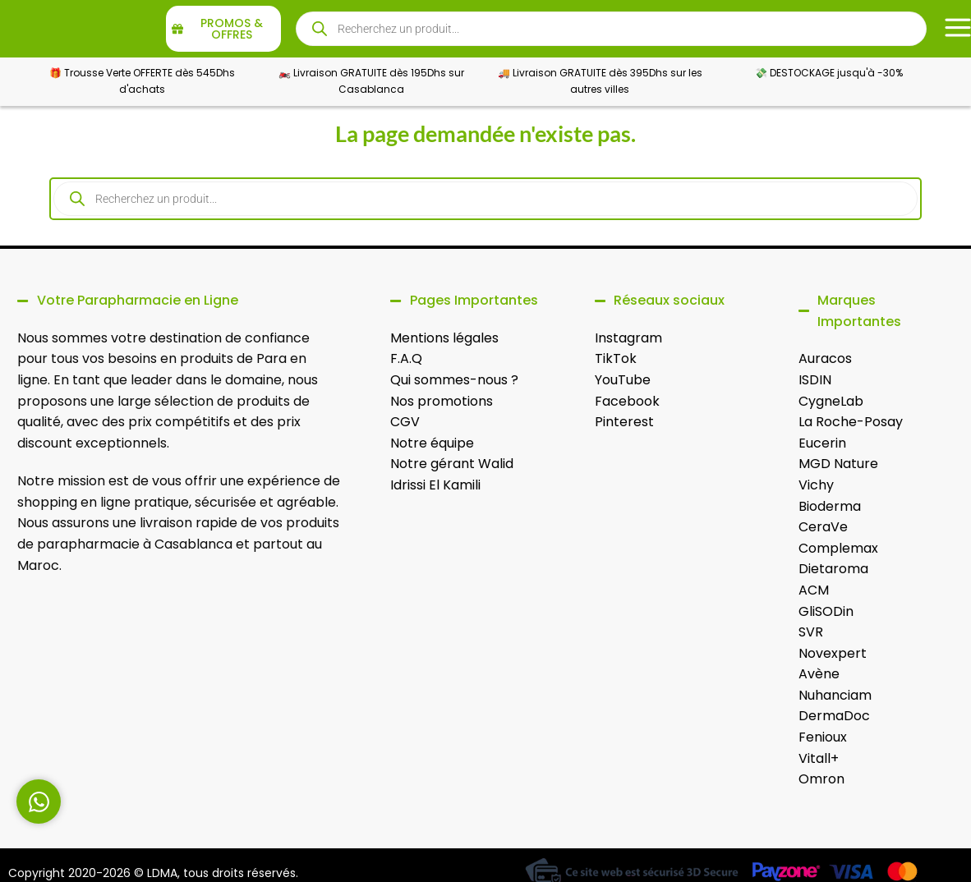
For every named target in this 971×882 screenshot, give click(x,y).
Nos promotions (441, 401)
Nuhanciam (835, 695)
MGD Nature (838, 463)
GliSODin (826, 611)
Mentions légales (444, 337)
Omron (821, 778)
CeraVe (823, 526)
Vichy (816, 484)
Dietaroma (833, 568)
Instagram (628, 337)
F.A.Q (406, 358)
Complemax (838, 548)
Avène (819, 673)
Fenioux (822, 737)
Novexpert (832, 653)
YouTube (623, 379)
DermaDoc (834, 715)
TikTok (616, 358)
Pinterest (624, 421)
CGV (405, 421)
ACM (813, 590)
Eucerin (822, 443)
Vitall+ (818, 758)
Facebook (627, 401)
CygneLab (830, 401)
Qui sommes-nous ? (454, 379)
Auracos (825, 358)
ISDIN (814, 379)
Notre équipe (432, 443)
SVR (810, 631)
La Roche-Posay (850, 421)
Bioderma (829, 506)
